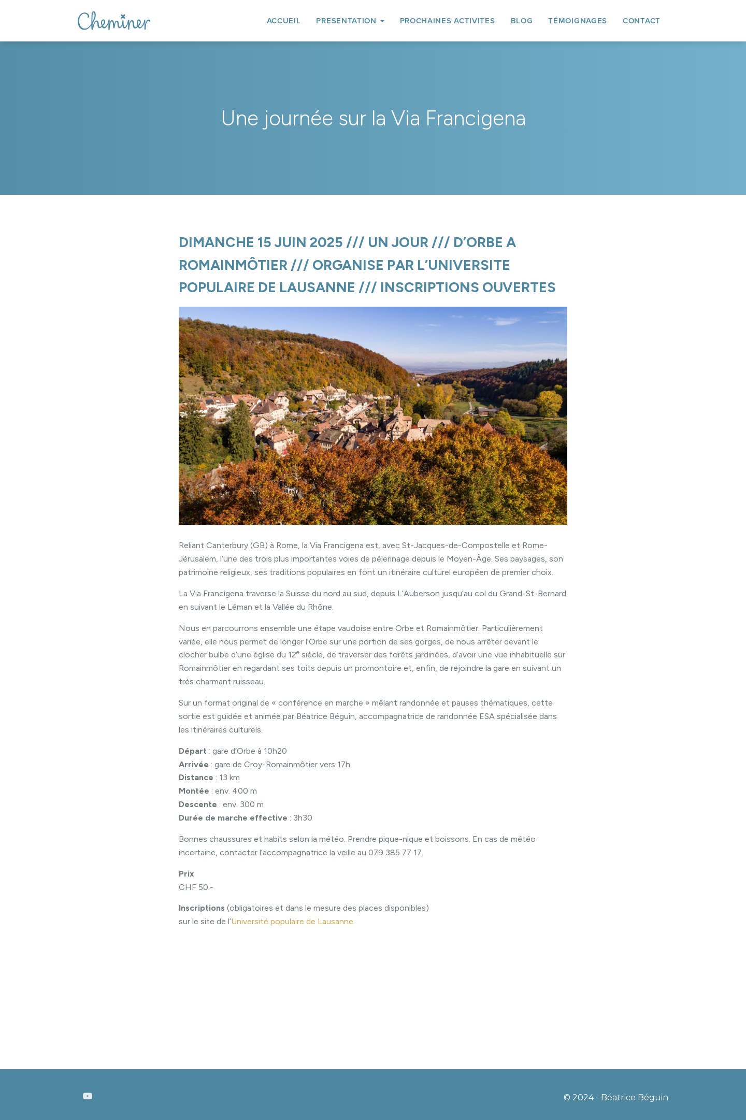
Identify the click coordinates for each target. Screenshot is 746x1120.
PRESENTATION (350, 20)
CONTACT (642, 20)
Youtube (87, 1097)
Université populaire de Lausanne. (293, 921)
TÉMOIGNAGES (577, 20)
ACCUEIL (284, 20)
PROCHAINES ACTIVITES (447, 20)
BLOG (522, 20)
